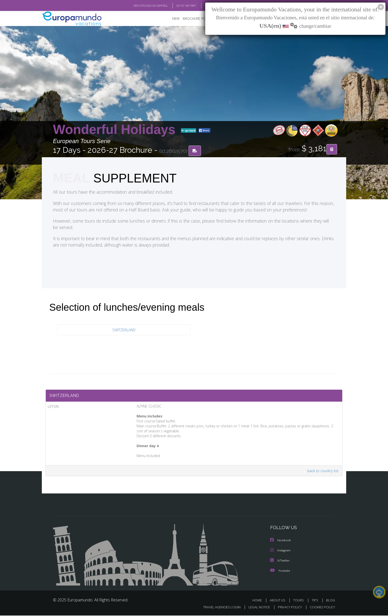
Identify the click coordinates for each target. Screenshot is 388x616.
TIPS (315, 601)
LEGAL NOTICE (255, 608)
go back (188, 130)
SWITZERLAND (124, 330)
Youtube (280, 571)
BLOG (202, 5)
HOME (259, 601)
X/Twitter (280, 561)
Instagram (281, 551)
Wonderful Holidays (116, 129)
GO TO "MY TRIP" (178, 5)
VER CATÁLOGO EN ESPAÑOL (139, 5)
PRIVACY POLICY (287, 608)
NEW (171, 19)
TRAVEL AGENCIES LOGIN (217, 608)
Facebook (280, 541)
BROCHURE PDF (191, 19)
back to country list (322, 472)
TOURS (299, 601)
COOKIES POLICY (321, 608)
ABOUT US (279, 601)
